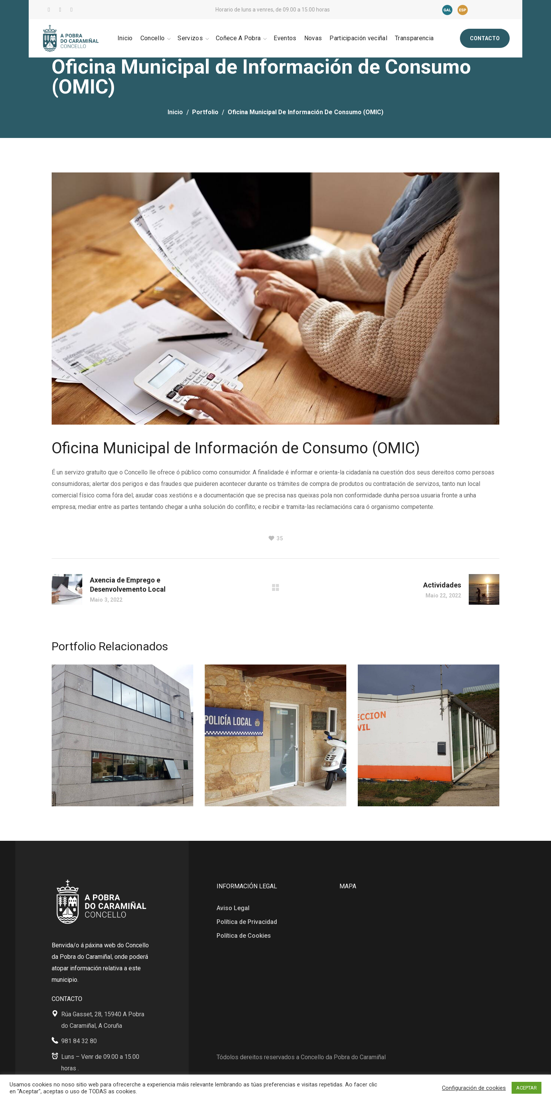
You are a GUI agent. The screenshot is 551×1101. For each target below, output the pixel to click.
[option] (122, 741)
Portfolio (205, 112)
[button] (485, 38)
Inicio (175, 112)
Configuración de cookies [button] (474, 1088)
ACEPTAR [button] (526, 1088)
